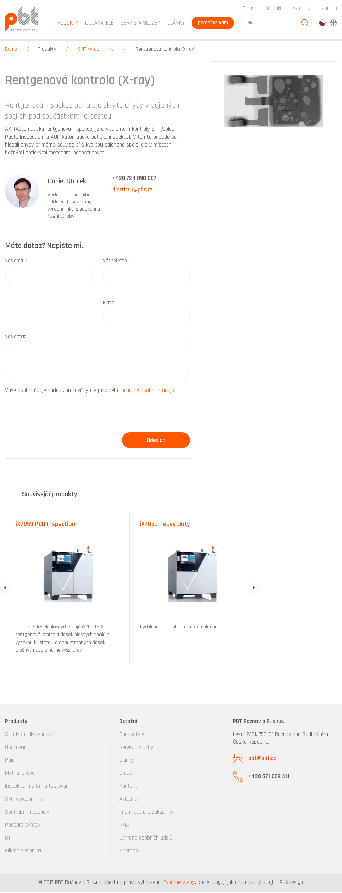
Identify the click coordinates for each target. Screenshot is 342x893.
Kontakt (273, 9)
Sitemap (128, 852)
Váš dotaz (15, 338)
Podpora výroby (22, 826)
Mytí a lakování (21, 774)
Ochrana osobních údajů (146, 839)
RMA (124, 826)
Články (175, 24)
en (333, 24)
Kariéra (329, 9)
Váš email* (16, 262)
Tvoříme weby (179, 884)
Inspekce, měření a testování (37, 787)
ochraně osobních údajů (147, 392)
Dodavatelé (131, 735)
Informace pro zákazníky (146, 813)
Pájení (11, 761)
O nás (248, 9)
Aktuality (302, 9)
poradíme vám (212, 24)
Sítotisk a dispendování (31, 735)
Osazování (16, 748)
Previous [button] (5, 589)
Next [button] (254, 589)
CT (8, 839)
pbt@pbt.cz (262, 760)
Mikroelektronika (23, 852)
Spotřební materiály (27, 813)
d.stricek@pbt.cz (132, 191)
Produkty (46, 51)
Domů (11, 51)
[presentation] (57, 417)
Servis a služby (136, 748)
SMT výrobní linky (96, 51)
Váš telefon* (116, 262)
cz (322, 24)
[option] (67, 589)
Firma (108, 304)
